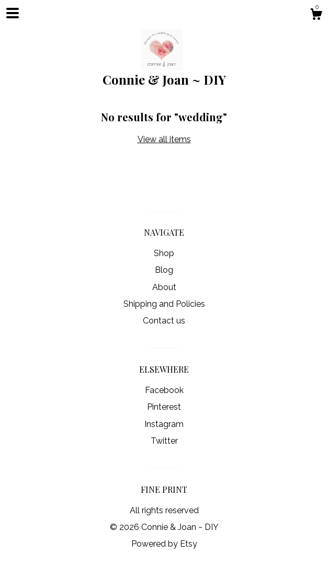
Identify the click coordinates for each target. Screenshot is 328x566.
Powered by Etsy (164, 544)
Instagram (164, 424)
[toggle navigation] (12, 13)
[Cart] (316, 16)
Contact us (164, 321)
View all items (164, 139)
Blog (164, 270)
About (164, 287)
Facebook (164, 390)
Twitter (164, 441)
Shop (164, 253)
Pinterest (164, 407)
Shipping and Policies (164, 304)
